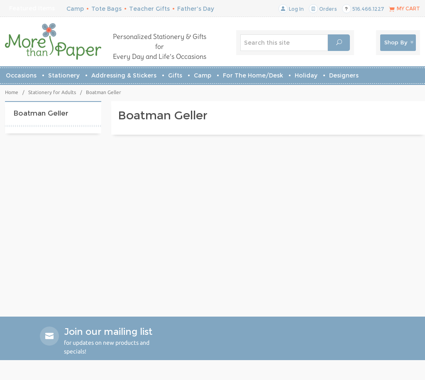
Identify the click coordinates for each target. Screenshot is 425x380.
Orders (323, 9)
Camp (75, 8)
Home (11, 92)
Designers (344, 75)
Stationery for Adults (52, 92)
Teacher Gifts (149, 8)
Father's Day (195, 8)
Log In (291, 9)
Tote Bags (106, 8)
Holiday (306, 75)
